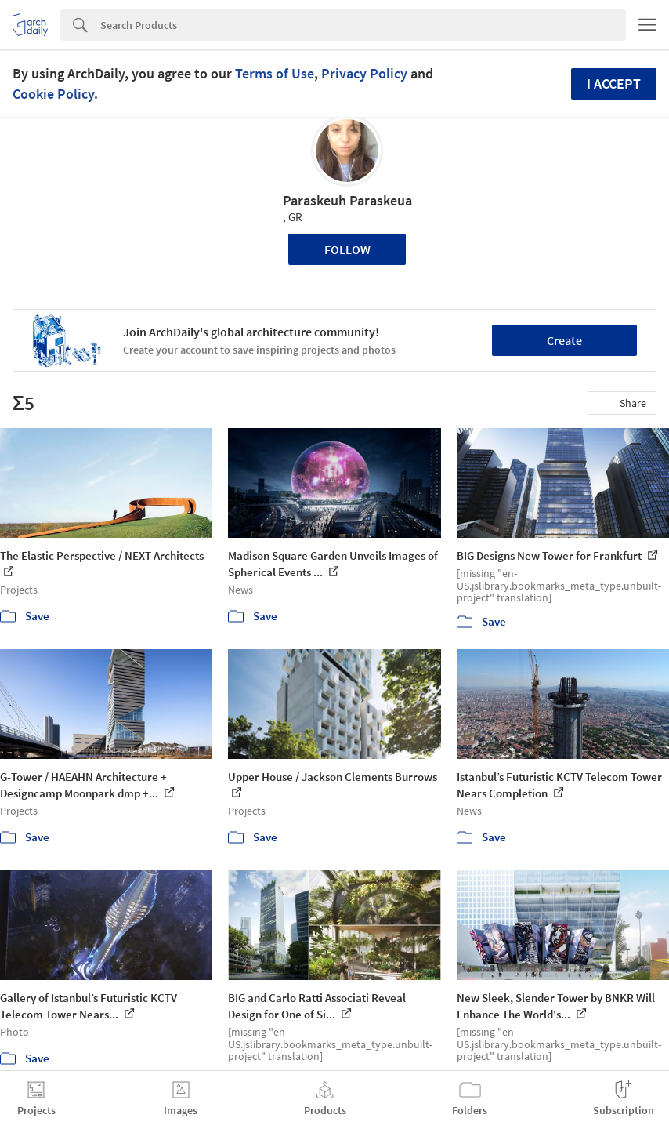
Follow (347, 249)
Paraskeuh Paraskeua (347, 200)
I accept (614, 83)
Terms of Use (274, 73)
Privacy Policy (364, 73)
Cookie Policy (53, 94)
